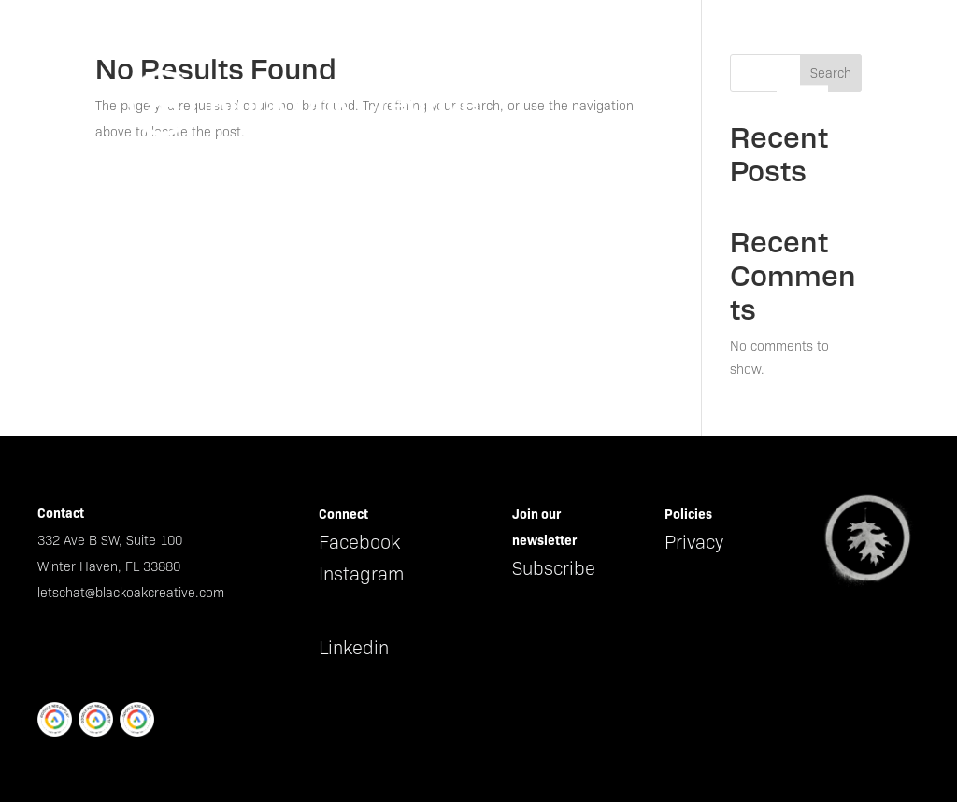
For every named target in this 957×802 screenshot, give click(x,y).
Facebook (359, 542)
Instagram (361, 574)
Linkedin (354, 648)
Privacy (693, 542)
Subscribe (553, 568)
